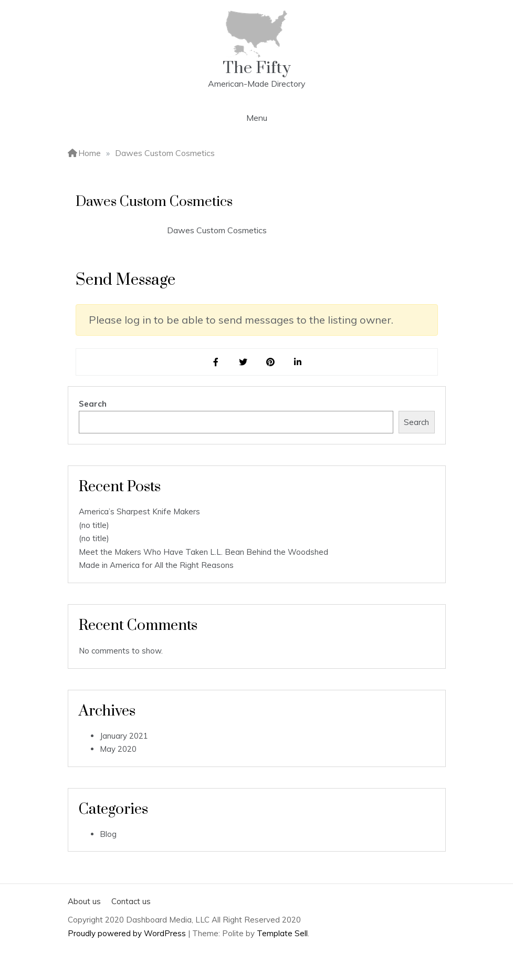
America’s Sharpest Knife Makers (139, 511)
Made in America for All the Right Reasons (156, 565)
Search (93, 404)
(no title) (94, 525)
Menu (256, 117)
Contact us (131, 901)
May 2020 (118, 749)
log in (137, 319)
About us (84, 901)
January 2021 (124, 736)
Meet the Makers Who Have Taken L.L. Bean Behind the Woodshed (203, 552)
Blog (108, 834)
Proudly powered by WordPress (128, 933)
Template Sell (282, 933)
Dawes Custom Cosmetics (217, 230)
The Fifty (257, 68)
